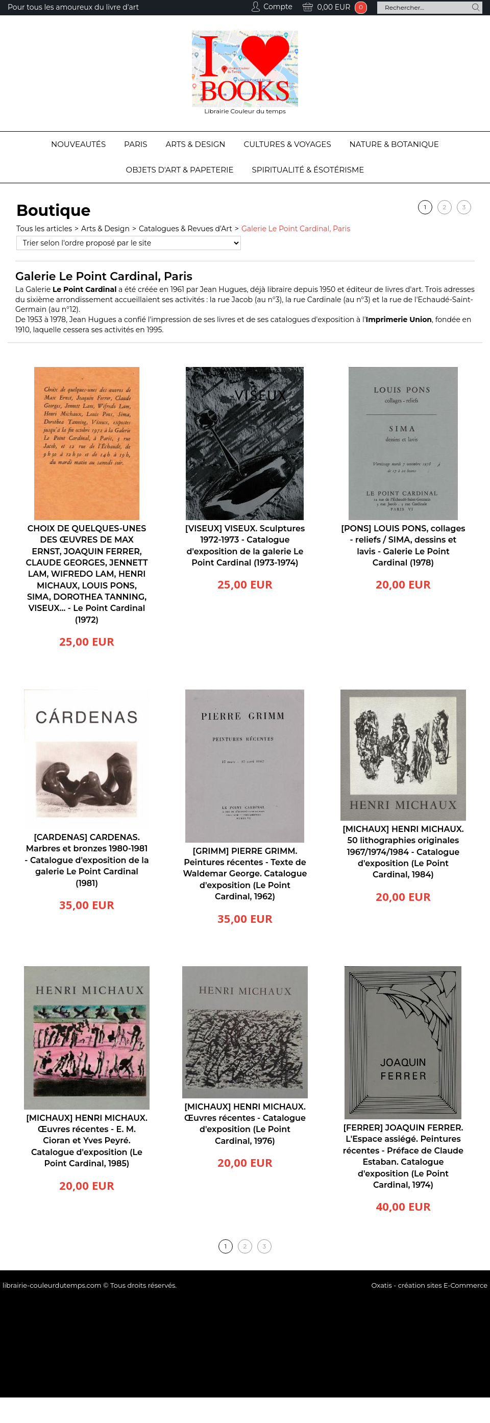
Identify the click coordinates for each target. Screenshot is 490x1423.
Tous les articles (44, 228)
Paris (135, 144)
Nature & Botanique (394, 144)
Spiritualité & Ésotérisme (308, 170)
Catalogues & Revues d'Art (185, 228)
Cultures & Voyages (287, 144)
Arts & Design (196, 144)
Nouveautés (78, 144)
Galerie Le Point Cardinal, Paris (295, 228)
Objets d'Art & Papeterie (180, 170)
